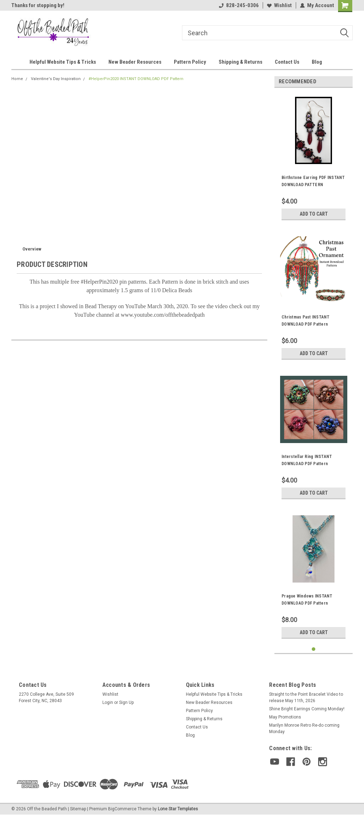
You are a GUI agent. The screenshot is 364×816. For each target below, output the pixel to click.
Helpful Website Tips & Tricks (63, 62)
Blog (317, 62)
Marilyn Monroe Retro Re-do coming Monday (304, 728)
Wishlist (279, 5)
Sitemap (78, 808)
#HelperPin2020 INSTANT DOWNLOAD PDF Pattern (136, 79)
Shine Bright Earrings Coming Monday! (306, 708)
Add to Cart (314, 214)
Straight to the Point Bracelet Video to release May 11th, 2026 (306, 697)
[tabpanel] (313, 158)
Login (107, 702)
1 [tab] (314, 649)
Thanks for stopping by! (37, 5)
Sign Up (126, 702)
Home (17, 79)
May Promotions (285, 717)
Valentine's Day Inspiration (56, 79)
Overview (31, 249)
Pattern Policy (190, 62)
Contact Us (287, 62)
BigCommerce (122, 808)
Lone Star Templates (178, 808)
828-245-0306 (239, 5)
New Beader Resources (134, 62)
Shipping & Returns (240, 62)
